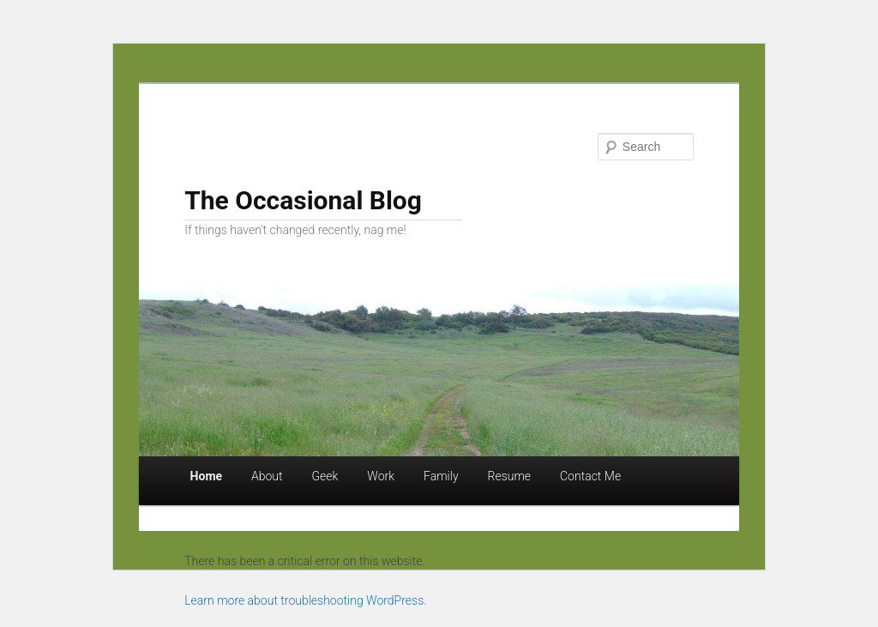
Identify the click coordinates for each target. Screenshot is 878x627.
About (267, 476)
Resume (510, 476)
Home (206, 476)
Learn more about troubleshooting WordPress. (305, 600)
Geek (325, 476)
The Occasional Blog (303, 200)
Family (441, 476)
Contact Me (590, 476)
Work (380, 476)
